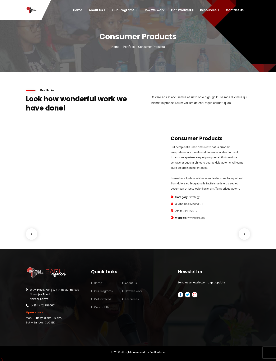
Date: (178, 211)
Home (115, 47)
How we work (133, 291)
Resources (132, 299)
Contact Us (101, 307)
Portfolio (129, 47)
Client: (179, 204)
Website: (181, 217)
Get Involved (102, 299)
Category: (181, 197)
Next (244, 234)
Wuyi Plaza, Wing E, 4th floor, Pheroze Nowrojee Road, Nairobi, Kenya (54, 294)
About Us (131, 283)
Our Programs (103, 291)
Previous (31, 234)
